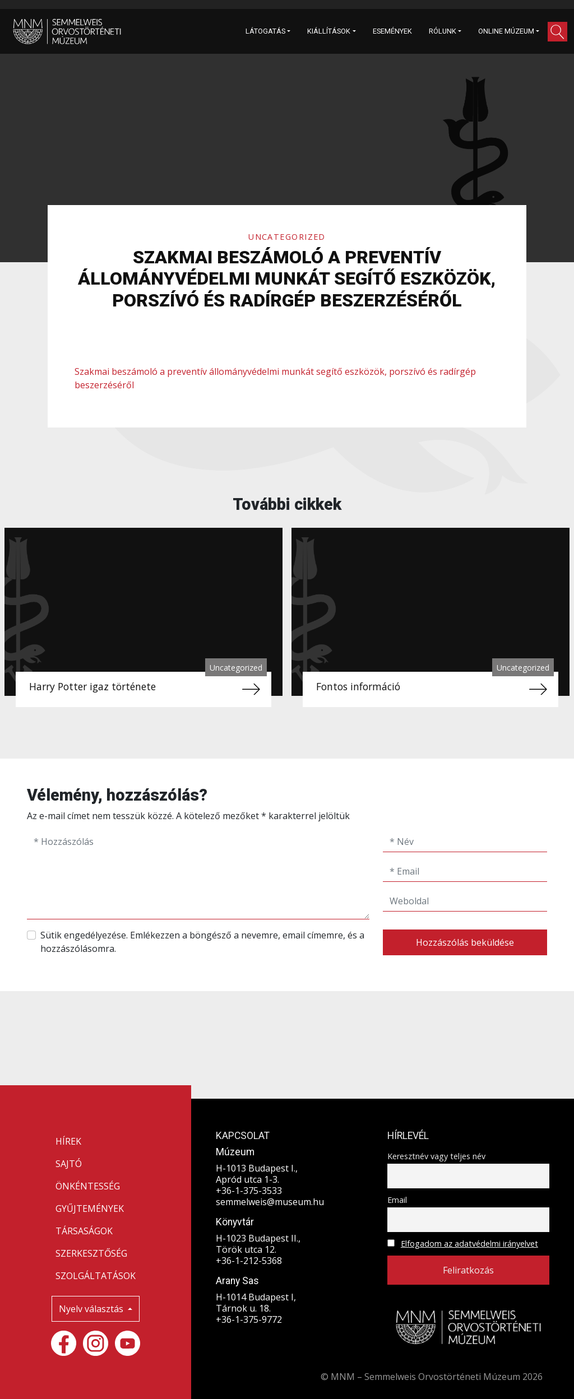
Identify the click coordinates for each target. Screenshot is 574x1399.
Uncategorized (287, 236)
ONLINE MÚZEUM (506, 31)
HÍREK (68, 1141)
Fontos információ (358, 686)
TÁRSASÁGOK (84, 1231)
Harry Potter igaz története (92, 686)
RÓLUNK (442, 31)
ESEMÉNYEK (392, 31)
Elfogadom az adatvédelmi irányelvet (469, 1243)
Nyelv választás (92, 1309)
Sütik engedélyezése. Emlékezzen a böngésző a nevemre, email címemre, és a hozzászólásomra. (202, 942)
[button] (557, 31)
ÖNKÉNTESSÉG (87, 1186)
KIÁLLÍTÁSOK (328, 31)
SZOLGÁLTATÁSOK (95, 1276)
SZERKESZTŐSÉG (91, 1253)
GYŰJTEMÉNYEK (89, 1208)
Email (397, 1200)
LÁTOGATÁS (265, 31)
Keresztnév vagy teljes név (436, 1156)
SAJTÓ (68, 1164)
